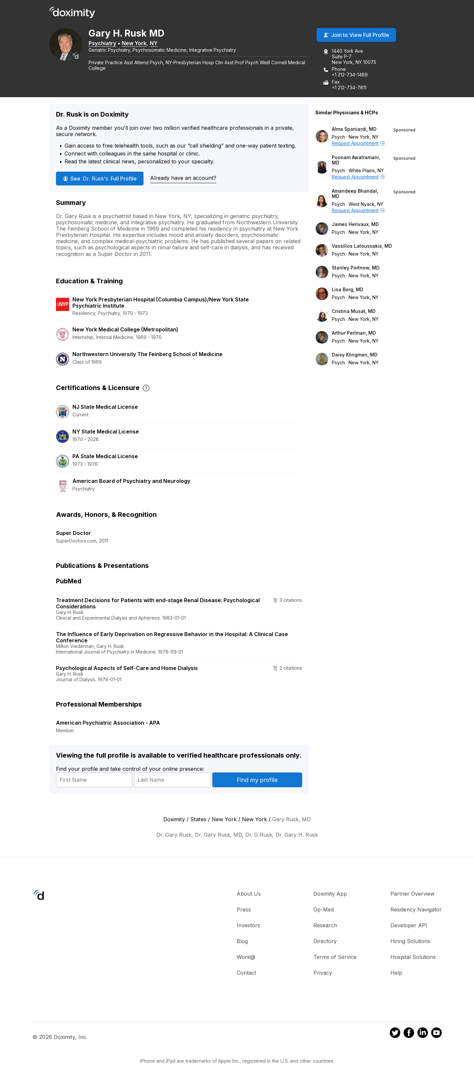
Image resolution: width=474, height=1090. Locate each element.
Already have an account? (183, 179)
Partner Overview (412, 894)
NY (161, 44)
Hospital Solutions (413, 957)
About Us (249, 894)
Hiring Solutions (410, 941)
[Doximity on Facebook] (409, 1035)
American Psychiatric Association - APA (108, 723)
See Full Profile (100, 179)
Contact (246, 973)
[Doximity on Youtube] (436, 1035)
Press (244, 910)
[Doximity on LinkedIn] (422, 1035)
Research (325, 926)
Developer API (408, 926)
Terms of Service (334, 957)
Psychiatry (109, 44)
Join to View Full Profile (356, 36)
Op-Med (323, 910)
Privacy (322, 973)
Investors (248, 926)
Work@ (246, 957)
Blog (242, 941)
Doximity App (330, 894)
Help (396, 973)
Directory (325, 941)
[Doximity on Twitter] (395, 1035)
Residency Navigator (416, 910)
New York (141, 44)
